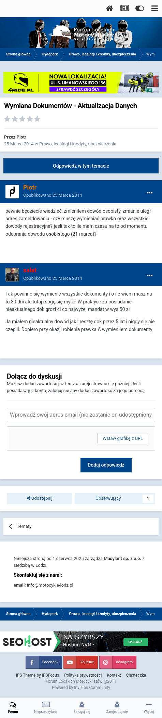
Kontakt (114, 675)
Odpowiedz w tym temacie (81, 166)
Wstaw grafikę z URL (123, 438)
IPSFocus (50, 675)
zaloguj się (58, 390)
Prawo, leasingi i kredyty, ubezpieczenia (77, 143)
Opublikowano (52, 195)
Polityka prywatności (83, 675)
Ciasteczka (136, 675)
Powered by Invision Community (81, 687)
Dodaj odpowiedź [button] (106, 465)
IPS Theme (26, 675)
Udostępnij (40, 498)
